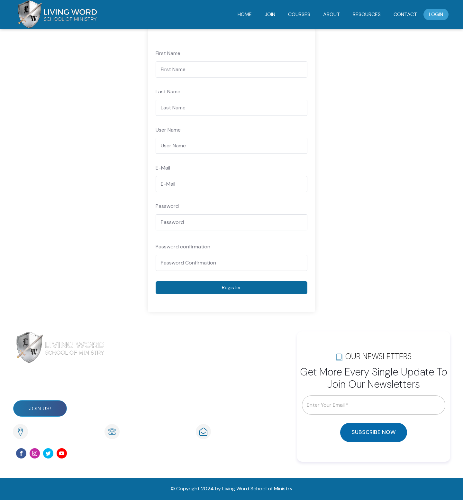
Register (231, 287)
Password (167, 206)
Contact (405, 14)
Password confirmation (183, 246)
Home (245, 14)
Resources (367, 14)
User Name (168, 129)
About (331, 14)
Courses (299, 14)
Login (436, 14)
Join (270, 14)
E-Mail (163, 167)
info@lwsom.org (234, 432)
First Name (168, 53)
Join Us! (40, 408)
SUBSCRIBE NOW (373, 432)
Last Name (168, 91)
